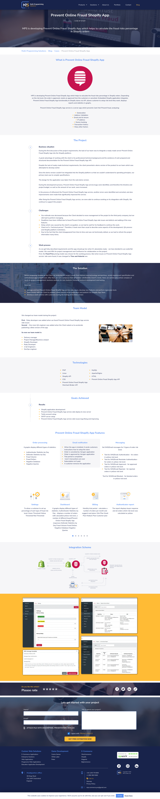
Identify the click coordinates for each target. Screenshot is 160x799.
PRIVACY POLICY (86, 733)
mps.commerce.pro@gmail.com (96, 787)
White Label (55, 757)
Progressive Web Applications (31, 762)
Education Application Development (33, 764)
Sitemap (89, 781)
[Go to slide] (72, 535)
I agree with (80, 733)
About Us (105, 5)
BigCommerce (85, 762)
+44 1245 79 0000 (92, 773)
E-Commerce (86, 751)
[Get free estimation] (79, 739)
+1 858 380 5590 (92, 775)
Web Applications (27, 759)
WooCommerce (86, 754)
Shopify (83, 757)
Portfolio (117, 5)
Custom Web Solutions (31, 751)
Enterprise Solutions (28, 757)
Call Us (89, 778)
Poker (53, 759)
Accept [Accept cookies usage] (120, 796)
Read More (129, 796)
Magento (84, 759)
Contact (128, 5)
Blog (138, 5)
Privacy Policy (90, 784)
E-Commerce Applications (30, 754)
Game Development (59, 751)
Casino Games (56, 754)
